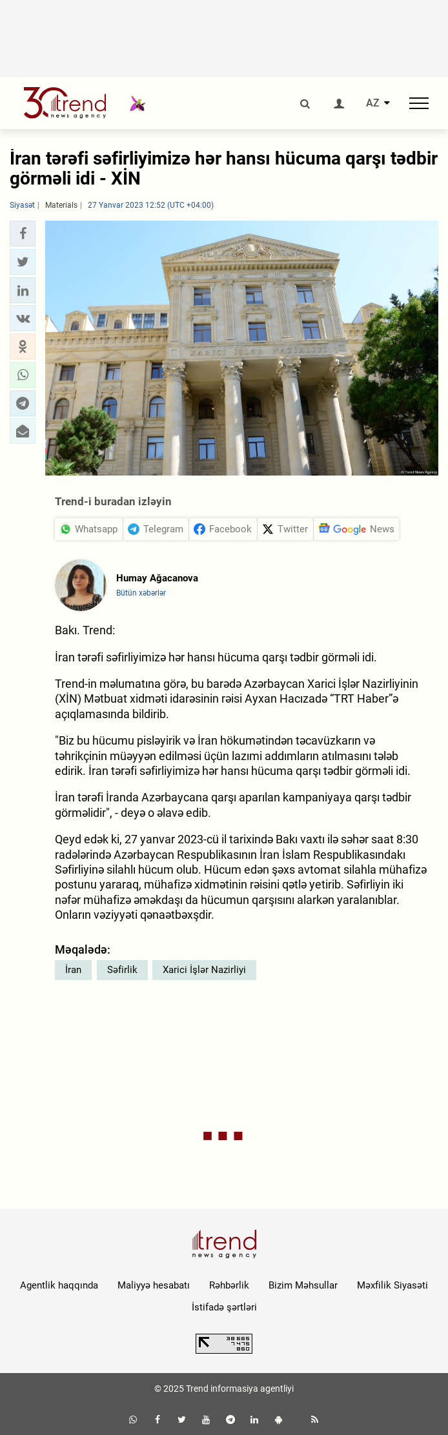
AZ (373, 103)
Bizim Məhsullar (303, 1285)
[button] (23, 233)
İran (73, 970)
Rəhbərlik (229, 1285)
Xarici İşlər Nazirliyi (204, 970)
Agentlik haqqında (59, 1285)
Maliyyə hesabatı (153, 1285)
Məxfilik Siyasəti (392, 1285)
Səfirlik (122, 970)
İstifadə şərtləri (224, 1307)
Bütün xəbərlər (141, 592)
